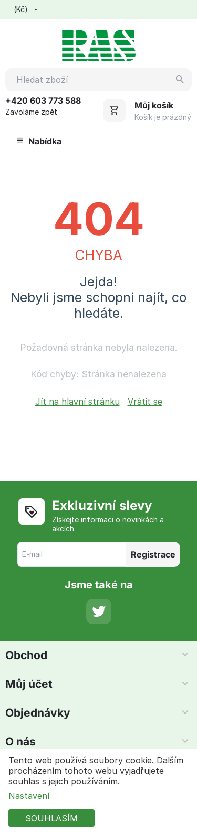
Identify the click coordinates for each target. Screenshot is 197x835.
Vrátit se (145, 401)
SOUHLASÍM (51, 818)
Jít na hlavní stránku (77, 401)
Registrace (153, 554)
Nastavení (28, 796)
